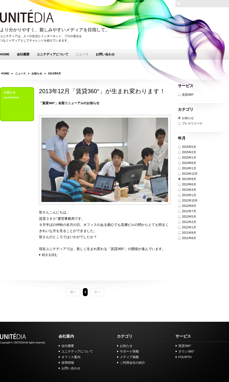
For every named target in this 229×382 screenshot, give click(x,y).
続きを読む (50, 255)
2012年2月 (189, 222)
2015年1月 (189, 157)
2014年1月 (189, 168)
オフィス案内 (70, 357)
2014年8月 (189, 163)
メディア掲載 (129, 357)
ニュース (82, 54)
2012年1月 (189, 227)
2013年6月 (189, 184)
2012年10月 (190, 200)
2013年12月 (190, 173)
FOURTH (184, 357)
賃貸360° (188, 94)
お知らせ (188, 118)
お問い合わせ (105, 54)
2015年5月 (189, 147)
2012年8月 (189, 206)
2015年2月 (189, 152)
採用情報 (67, 362)
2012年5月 (189, 216)
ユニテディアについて (52, 54)
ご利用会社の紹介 (132, 362)
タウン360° (186, 351)
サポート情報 (129, 351)
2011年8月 (189, 238)
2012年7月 (189, 211)
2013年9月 (189, 179)
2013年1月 (189, 195)
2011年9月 (189, 232)
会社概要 (23, 54)
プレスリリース (192, 123)
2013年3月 (189, 189)
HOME (5, 54)
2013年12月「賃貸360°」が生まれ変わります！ (102, 91)
